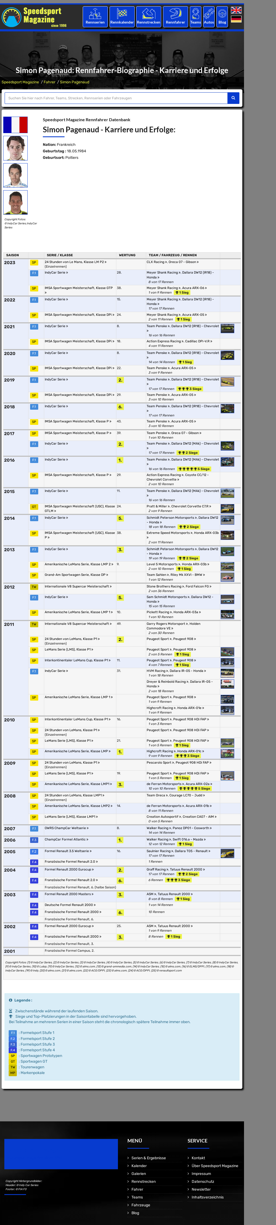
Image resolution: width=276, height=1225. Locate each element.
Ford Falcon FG (198, 586)
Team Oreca (157, 795)
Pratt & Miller (158, 506)
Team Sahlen (158, 575)
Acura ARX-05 (194, 315)
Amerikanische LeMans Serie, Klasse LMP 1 (79, 612)
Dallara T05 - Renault (192, 851)
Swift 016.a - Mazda (189, 839)
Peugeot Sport (159, 639)
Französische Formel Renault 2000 (73, 912)
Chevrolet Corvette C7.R (191, 506)
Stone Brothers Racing (165, 586)
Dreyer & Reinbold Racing (167, 682)
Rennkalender (122, 22)
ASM (151, 894)
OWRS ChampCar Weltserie (67, 828)
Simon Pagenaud (74, 82)
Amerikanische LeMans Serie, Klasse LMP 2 (79, 564)
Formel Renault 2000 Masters (69, 894)
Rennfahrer (175, 22)
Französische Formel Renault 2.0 (71, 861)
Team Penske (158, 326)
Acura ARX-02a (199, 784)
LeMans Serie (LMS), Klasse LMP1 (71, 817)
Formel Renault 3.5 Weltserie (68, 851)
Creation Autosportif (164, 817)
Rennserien (95, 22)
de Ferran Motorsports (165, 784)
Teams (195, 22)
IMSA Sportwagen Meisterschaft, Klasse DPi (79, 315)
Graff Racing (157, 869)
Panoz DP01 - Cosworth (192, 828)
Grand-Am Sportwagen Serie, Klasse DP (76, 575)
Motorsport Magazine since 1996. (35, 1157)
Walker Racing (159, 828)
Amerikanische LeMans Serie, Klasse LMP (78, 751)
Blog (222, 22)
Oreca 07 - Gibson (184, 262)
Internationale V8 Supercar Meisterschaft (78, 586)
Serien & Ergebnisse (148, 1158)
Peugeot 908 (184, 639)
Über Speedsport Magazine (215, 1166)
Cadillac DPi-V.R (198, 341)
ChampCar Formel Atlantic (66, 839)
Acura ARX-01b (199, 806)
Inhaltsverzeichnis (208, 1197)
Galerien (138, 1173)
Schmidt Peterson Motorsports (172, 518)
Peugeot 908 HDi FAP (191, 719)
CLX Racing (157, 262)
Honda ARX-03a (187, 612)
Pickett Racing (159, 612)
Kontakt (198, 1158)
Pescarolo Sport (160, 762)
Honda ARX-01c (190, 751)
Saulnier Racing (160, 851)
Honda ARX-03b (195, 564)
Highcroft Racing (161, 708)
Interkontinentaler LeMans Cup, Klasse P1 (78, 660)
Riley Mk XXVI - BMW (188, 575)
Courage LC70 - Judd (187, 795)
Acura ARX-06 (194, 288)
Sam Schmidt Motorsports (168, 597)
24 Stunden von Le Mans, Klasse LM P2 (76, 262)
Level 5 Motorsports (163, 564)
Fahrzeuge (140, 1205)
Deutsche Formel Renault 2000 (70, 905)
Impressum (201, 1173)
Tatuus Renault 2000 (187, 869)
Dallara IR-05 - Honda (188, 671)
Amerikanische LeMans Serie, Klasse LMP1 (78, 784)
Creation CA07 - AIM (200, 817)
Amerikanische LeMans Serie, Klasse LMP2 (79, 806)
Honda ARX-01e (190, 708)
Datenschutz (203, 1181)
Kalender (139, 1166)
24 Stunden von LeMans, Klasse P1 (72, 639)
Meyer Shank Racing (164, 272)
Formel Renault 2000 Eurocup (69, 869)
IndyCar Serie (56, 272)
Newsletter (201, 1189)
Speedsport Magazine (20, 82)
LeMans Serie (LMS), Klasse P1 (69, 649)
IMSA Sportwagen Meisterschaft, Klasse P (78, 421)
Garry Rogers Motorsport (167, 624)
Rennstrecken (149, 22)
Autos (209, 22)
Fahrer (49, 82)
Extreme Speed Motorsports (169, 533)
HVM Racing (157, 671)
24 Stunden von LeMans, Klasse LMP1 (74, 795)
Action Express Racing (165, 341)
